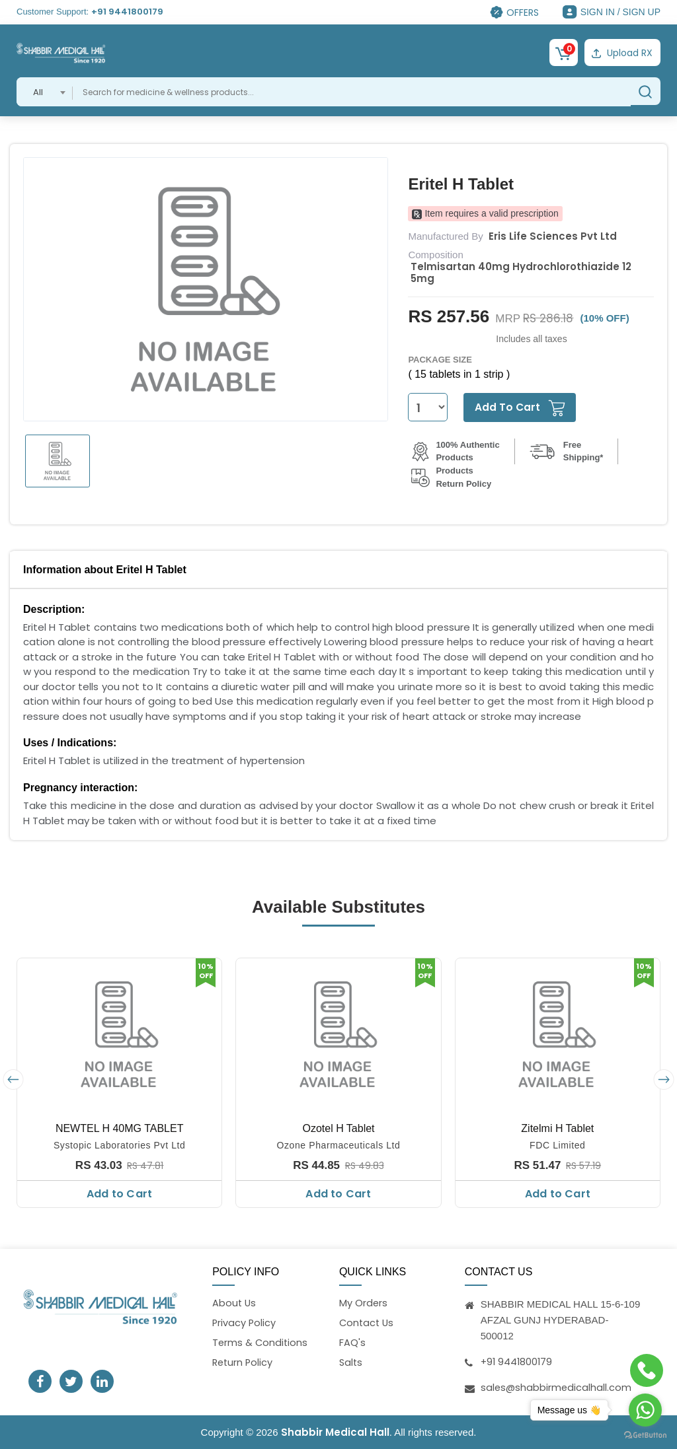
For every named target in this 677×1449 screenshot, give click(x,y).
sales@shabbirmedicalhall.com (557, 1387)
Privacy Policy (244, 1322)
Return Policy (243, 1363)
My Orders (363, 1303)
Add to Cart (119, 1192)
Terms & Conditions (260, 1343)
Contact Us (367, 1322)
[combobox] (45, 90)
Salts (351, 1363)
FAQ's (352, 1343)
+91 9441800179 (127, 11)
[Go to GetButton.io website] (645, 1435)
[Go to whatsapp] (645, 1410)
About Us (234, 1303)
